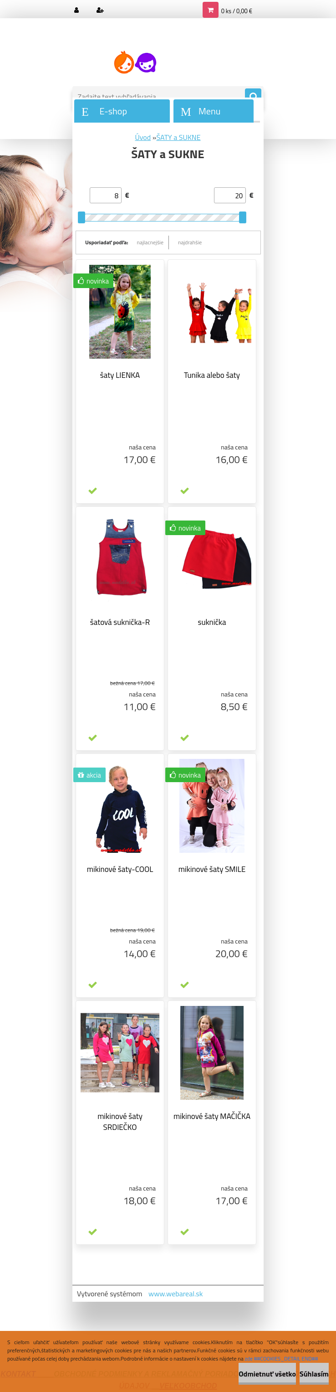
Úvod (143, 137)
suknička (212, 622)
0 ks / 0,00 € (236, 10)
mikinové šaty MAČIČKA (211, 1116)
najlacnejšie (150, 242)
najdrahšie (190, 242)
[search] (253, 97)
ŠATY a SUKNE (178, 137)
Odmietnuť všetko (267, 1373)
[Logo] (135, 62)
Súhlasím (314, 1373)
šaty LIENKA (120, 375)
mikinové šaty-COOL (120, 869)
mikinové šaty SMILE (212, 869)
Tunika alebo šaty (212, 375)
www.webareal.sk (175, 1293)
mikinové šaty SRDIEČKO (120, 1122)
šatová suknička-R (120, 622)
